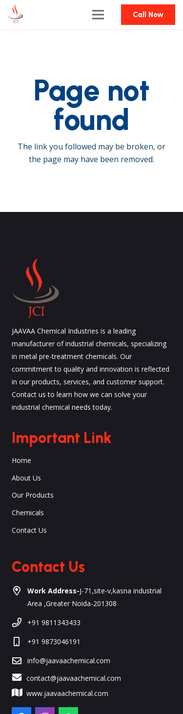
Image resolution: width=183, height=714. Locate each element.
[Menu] (98, 14)
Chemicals (28, 512)
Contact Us (29, 530)
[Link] (15, 14)
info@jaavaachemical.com (68, 660)
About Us (26, 478)
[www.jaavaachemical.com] (21, 693)
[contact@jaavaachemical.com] (21, 678)
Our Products (33, 495)
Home (21, 460)
